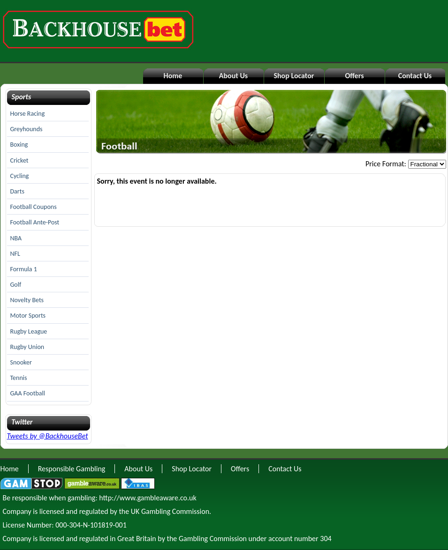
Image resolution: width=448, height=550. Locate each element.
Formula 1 (23, 269)
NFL (15, 254)
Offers (354, 75)
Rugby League (28, 331)
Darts (17, 191)
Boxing (19, 145)
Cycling (19, 176)
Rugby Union (27, 347)
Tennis (18, 378)
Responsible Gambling (72, 468)
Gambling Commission (213, 538)
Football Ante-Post (35, 222)
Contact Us (415, 75)
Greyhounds (26, 129)
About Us (233, 75)
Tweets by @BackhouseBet (47, 435)
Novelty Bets (27, 300)
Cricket (19, 160)
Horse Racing (27, 114)
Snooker (21, 362)
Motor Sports (28, 316)
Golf (16, 285)
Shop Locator (293, 75)
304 (325, 538)
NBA (16, 238)
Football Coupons (33, 207)
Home (173, 75)
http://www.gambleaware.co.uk (147, 497)
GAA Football (27, 393)
